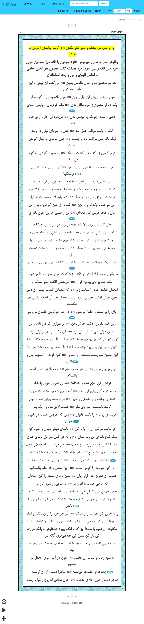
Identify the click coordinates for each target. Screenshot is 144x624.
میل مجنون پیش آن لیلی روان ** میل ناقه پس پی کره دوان (72, 97)
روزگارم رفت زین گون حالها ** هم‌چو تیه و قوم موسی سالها (72, 240)
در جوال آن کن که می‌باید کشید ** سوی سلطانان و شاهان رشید (72, 521)
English (122, 20)
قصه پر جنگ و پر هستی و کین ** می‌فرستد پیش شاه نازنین (72, 399)
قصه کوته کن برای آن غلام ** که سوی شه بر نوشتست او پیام (72, 391)
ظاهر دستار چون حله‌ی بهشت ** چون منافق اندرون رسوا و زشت (72, 580)
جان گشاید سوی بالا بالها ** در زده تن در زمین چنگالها (72, 225)
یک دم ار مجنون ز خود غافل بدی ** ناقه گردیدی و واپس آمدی (72, 105)
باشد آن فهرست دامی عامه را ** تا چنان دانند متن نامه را (68, 460)
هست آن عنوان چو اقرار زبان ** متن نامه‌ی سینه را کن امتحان (72, 476)
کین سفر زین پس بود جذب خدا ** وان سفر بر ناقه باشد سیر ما (72, 347)
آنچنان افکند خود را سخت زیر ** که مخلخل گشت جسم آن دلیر (72, 290)
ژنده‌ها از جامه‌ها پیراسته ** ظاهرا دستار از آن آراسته (68, 572)
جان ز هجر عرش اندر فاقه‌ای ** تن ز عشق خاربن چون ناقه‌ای (72, 213)
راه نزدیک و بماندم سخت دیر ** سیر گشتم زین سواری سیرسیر (72, 262)
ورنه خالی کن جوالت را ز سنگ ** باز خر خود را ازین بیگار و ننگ (72, 514)
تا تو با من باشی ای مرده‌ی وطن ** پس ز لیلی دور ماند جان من (72, 232)
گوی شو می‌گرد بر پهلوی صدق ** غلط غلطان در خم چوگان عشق (72, 339)
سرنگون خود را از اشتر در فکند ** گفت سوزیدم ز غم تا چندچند (72, 274)
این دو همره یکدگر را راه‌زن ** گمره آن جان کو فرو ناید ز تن (72, 205)
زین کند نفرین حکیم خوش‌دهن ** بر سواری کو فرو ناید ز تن (72, 324)
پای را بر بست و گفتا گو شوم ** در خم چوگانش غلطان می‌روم (72, 312)
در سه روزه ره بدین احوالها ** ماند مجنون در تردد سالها (72, 181)
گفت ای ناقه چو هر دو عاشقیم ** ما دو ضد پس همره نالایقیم (72, 189)
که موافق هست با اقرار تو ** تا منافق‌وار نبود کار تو (72, 484)
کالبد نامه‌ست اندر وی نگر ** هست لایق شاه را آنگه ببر (72, 407)
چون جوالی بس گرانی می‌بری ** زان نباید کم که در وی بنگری (72, 491)
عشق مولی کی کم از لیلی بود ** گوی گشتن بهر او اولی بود (72, 331)
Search (104, 4)
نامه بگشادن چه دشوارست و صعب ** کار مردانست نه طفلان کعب (72, 444)
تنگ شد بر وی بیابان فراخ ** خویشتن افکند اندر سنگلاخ (72, 282)
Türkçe (131, 20)
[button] (28, 3)
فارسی (139, 19)
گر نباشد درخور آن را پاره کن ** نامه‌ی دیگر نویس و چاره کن (72, 429)
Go (128, 11)
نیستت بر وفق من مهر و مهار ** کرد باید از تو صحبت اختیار (72, 197)
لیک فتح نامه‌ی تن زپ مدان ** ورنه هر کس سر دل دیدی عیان (72, 437)
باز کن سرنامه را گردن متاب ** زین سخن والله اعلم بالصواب (72, 468)
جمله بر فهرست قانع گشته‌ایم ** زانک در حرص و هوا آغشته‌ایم (72, 452)
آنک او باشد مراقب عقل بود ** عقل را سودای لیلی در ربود (72, 131)
